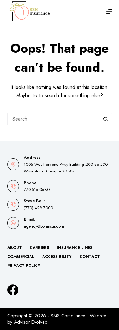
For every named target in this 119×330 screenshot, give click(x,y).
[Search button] (105, 119)
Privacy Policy (23, 265)
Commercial (20, 256)
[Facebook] (12, 289)
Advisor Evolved (31, 322)
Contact (90, 256)
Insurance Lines (74, 248)
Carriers (39, 248)
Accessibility (57, 256)
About (14, 248)
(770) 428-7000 (38, 208)
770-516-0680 (37, 189)
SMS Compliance (68, 315)
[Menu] (109, 11)
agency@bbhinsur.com (44, 226)
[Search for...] (53, 119)
